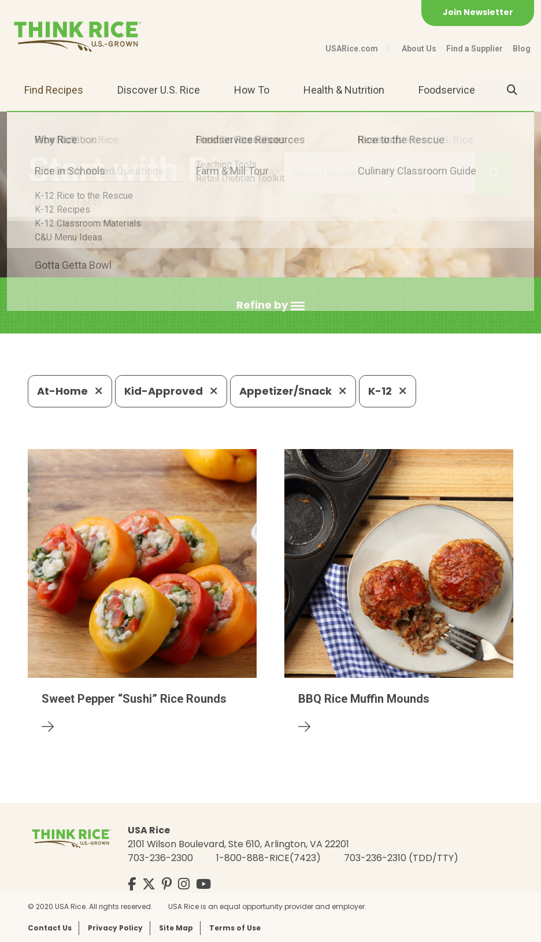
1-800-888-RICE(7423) (268, 858)
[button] (270, 305)
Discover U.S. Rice (158, 90)
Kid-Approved (171, 391)
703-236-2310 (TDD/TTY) (401, 858)
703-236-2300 (160, 858)
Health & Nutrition (343, 90)
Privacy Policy (115, 928)
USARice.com (351, 48)
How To (251, 90)
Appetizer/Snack (293, 391)
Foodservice (446, 90)
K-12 (387, 391)
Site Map (176, 928)
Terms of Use (235, 928)
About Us (419, 48)
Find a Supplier (474, 48)
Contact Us (50, 928)
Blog (522, 48)
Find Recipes (53, 90)
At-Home (70, 391)
